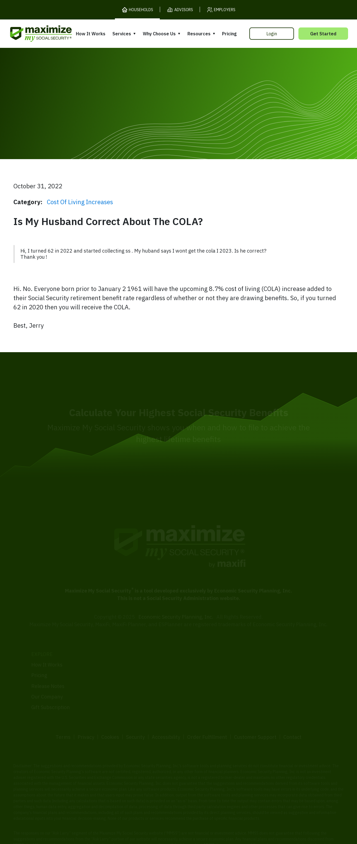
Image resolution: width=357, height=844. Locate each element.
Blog (262, 686)
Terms (63, 716)
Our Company (47, 676)
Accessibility (166, 716)
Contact (292, 716)
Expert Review (123, 659)
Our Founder (196, 663)
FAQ (262, 697)
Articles (266, 665)
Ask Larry (268, 675)
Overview (117, 648)
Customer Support (255, 716)
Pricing (229, 33)
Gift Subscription (50, 686)
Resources (199, 33)
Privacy (86, 716)
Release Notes (47, 665)
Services (121, 33)
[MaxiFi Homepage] (29, 33)
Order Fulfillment (207, 716)
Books (264, 654)
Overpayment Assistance (136, 680)
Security (135, 716)
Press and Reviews (203, 684)
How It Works (90, 33)
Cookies (110, 716)
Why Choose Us (159, 33)
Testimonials (196, 673)
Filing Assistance (126, 669)
